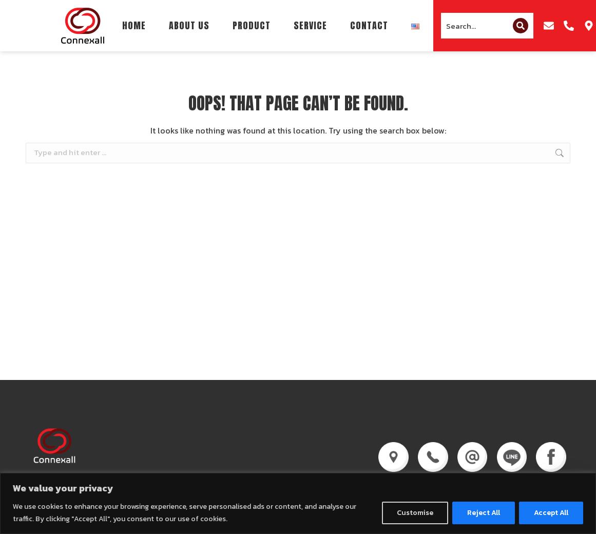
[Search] (520, 25)
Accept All (551, 512)
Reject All (483, 512)
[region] (298, 503)
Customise (415, 512)
